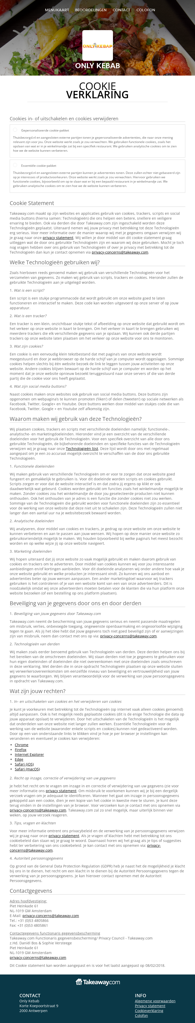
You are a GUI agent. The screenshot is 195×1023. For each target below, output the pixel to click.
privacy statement (58, 237)
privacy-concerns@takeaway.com (120, 252)
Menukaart (57, 10)
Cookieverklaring (149, 1010)
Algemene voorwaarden (155, 1000)
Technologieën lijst (82, 448)
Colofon (141, 1015)
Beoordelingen (91, 10)
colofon (145, 10)
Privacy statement (150, 1005)
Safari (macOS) (27, 769)
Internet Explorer (29, 754)
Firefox (20, 749)
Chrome (21, 744)
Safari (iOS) (24, 764)
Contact (121, 10)
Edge (19, 759)
